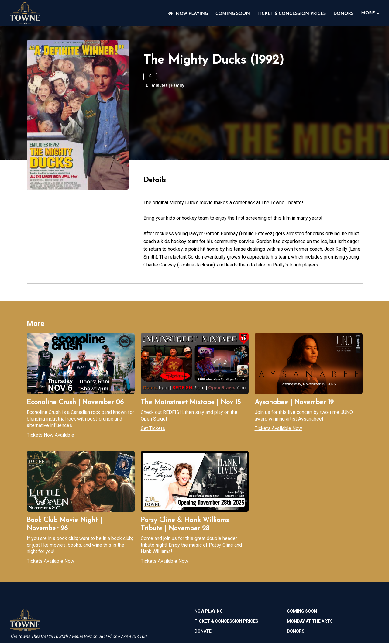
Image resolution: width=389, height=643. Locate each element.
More (370, 13)
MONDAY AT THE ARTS (310, 621)
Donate (203, 631)
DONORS (343, 14)
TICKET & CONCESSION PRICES (291, 14)
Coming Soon (232, 14)
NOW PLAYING (188, 14)
